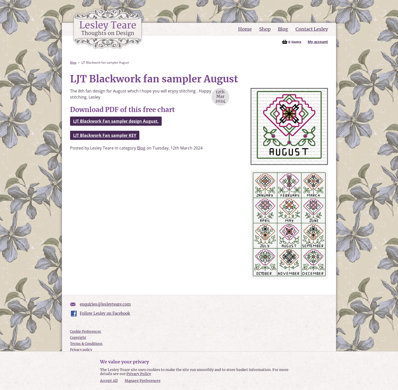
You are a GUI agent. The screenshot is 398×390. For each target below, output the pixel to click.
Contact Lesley (311, 29)
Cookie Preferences (85, 331)
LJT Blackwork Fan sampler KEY (104, 135)
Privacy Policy (138, 374)
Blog (283, 29)
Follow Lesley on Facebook (105, 313)
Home (245, 29)
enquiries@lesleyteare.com (105, 304)
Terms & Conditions (86, 344)
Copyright (78, 338)
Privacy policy (81, 350)
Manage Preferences (142, 380)
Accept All (109, 381)
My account (318, 41)
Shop (265, 29)
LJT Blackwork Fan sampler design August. (116, 121)
